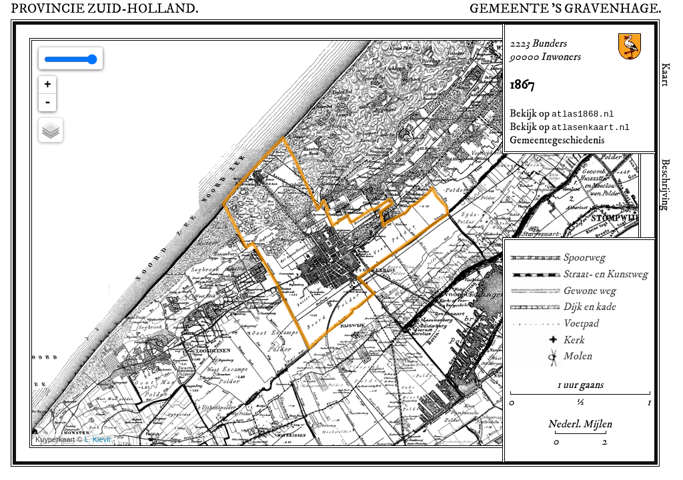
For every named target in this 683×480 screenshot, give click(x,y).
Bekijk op (562, 113)
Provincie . (105, 8)
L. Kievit (98, 439)
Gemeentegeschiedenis (557, 140)
